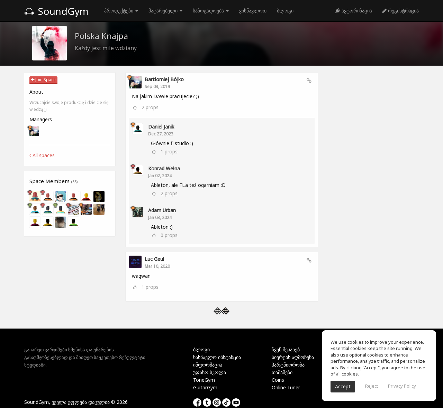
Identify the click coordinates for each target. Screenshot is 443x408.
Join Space (43, 80)
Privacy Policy (402, 386)
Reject (371, 386)
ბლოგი (285, 10)
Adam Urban (162, 210)
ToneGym (204, 380)
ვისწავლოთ (252, 10)
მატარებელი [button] (165, 10)
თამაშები (282, 372)
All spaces (42, 155)
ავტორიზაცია (353, 10)
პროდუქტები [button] (121, 10)
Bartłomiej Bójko (164, 79)
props (150, 107)
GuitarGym (205, 387)
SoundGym (56, 11)
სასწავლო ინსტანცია (217, 357)
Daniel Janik (161, 126)
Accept (343, 386)
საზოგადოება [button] (211, 10)
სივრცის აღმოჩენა (293, 357)
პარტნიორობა (288, 364)
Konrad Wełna (164, 168)
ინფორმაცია (207, 364)
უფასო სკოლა (209, 372)
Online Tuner (286, 387)
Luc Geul (154, 259)
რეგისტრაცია (400, 10)
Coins (278, 380)
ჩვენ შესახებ (286, 349)
